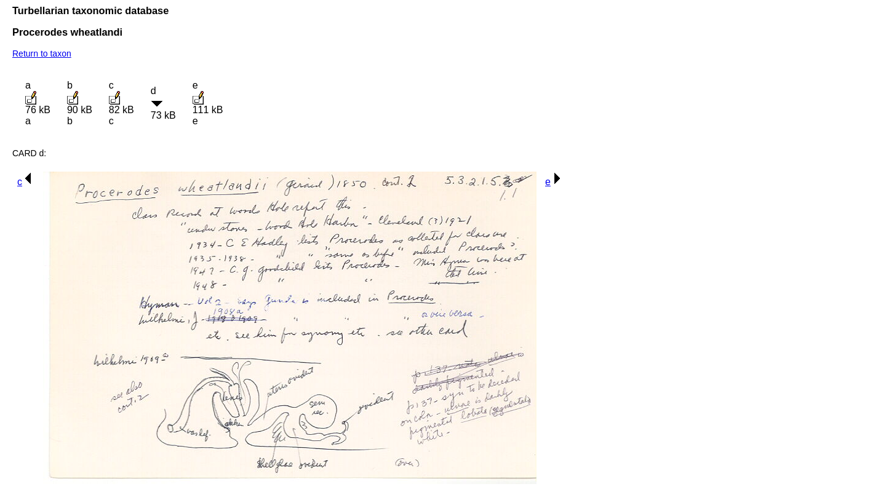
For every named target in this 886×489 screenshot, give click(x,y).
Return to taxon (41, 53)
